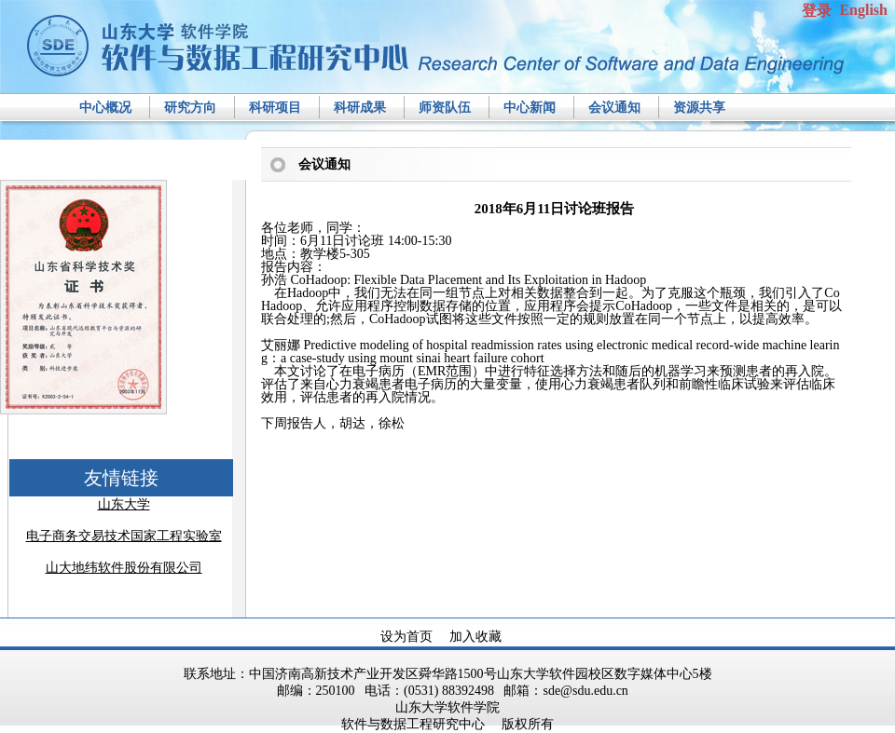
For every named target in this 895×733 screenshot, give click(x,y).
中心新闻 (529, 108)
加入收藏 (475, 637)
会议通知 (614, 108)
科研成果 (360, 108)
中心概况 (105, 108)
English (863, 10)
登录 (817, 11)
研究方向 (190, 108)
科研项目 (275, 108)
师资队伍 (445, 108)
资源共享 (699, 108)
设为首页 (406, 637)
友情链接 (121, 478)
